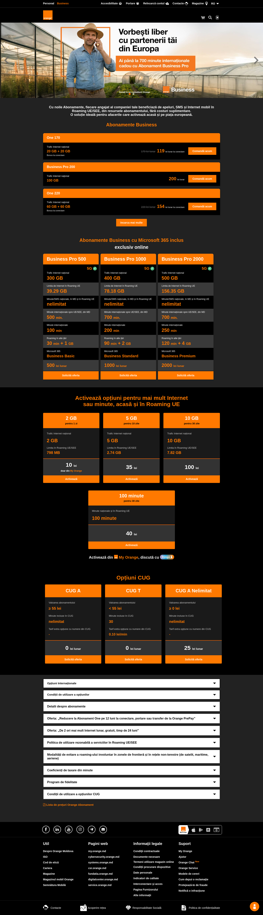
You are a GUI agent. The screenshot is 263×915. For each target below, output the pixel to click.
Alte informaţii (142, 895)
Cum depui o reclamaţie (193, 879)
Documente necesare (146, 856)
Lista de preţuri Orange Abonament (68, 804)
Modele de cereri (189, 873)
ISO (45, 856)
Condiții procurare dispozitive (152, 866)
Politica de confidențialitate (200, 907)
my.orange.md (97, 851)
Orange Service (188, 868)
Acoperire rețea (93, 907)
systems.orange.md (100, 862)
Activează (71, 478)
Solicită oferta (71, 375)
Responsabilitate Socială (143, 907)
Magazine (49, 873)
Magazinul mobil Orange (58, 879)
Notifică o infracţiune (192, 890)
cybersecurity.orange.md (103, 856)
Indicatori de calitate (146, 878)
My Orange (76, 471)
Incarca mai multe (131, 222)
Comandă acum (202, 151)
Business (63, 3)
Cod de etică (51, 862)
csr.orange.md (97, 868)
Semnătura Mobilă (54, 885)
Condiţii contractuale (146, 851)
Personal (48, 3)
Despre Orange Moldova (58, 851)
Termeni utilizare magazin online (153, 861)
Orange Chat (189, 862)
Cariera (47, 868)
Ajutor (182, 856)
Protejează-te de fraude (193, 885)
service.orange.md (100, 885)
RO (213, 3)
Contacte (52, 907)
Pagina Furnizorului (145, 889)
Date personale (142, 872)
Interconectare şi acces (148, 883)
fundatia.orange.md (100, 873)
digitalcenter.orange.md (103, 879)
